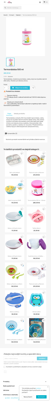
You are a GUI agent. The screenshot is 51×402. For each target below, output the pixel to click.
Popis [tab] (9, 114)
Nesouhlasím (28, 397)
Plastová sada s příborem (36, 172)
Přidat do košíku (20, 88)
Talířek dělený (36, 228)
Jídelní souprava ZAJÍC (14, 200)
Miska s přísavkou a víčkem (14, 284)
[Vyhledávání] (13, 7)
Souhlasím (41, 397)
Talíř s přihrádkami (14, 172)
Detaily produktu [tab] (19, 114)
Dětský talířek (37, 312)
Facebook (5, 371)
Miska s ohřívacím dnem (14, 228)
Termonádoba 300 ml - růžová (36, 200)
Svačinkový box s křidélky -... (36, 256)
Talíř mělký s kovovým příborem (36, 339)
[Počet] (6, 88)
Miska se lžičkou (14, 312)
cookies (38, 388)
